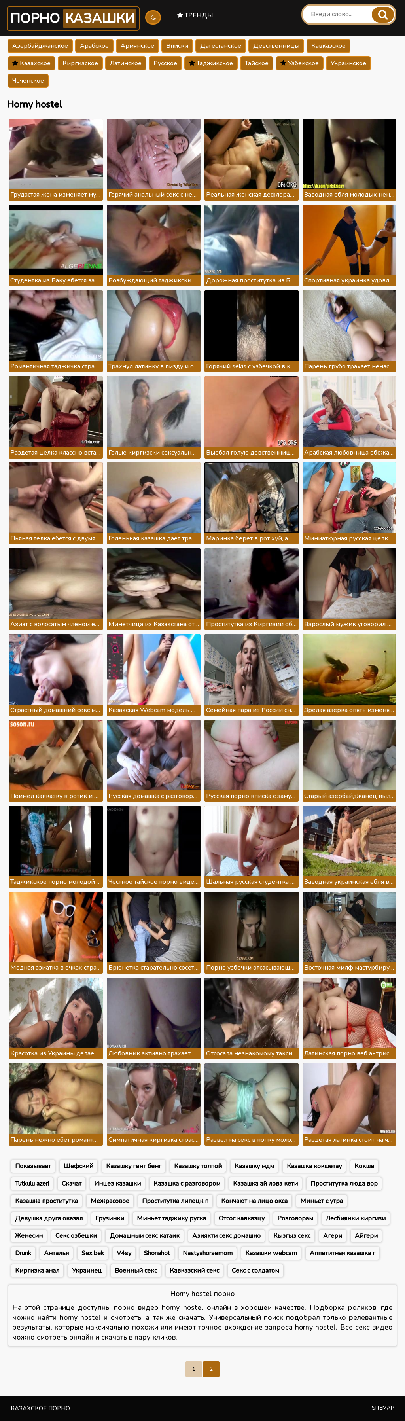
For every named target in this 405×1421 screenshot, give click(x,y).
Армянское (137, 46)
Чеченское (28, 80)
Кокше (364, 1166)
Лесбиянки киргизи (356, 1218)
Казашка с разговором (186, 1183)
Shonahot (157, 1253)
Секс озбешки (76, 1236)
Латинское (126, 63)
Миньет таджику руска (171, 1218)
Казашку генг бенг (133, 1166)
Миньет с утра (321, 1201)
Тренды (195, 15)
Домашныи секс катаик (145, 1236)
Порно (73, 18)
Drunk (23, 1253)
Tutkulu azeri (32, 1183)
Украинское (348, 63)
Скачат (71, 1183)
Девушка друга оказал (49, 1218)
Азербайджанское (40, 46)
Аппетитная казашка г (342, 1253)
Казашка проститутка (46, 1201)
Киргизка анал (37, 1270)
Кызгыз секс (291, 1236)
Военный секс (136, 1270)
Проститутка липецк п (175, 1201)
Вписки (177, 46)
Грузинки (109, 1218)
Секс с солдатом (255, 1270)
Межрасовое (110, 1201)
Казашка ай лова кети (265, 1183)
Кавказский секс (194, 1270)
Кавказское (328, 46)
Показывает (33, 1166)
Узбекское (299, 63)
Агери (332, 1236)
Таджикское (211, 63)
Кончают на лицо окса (254, 1201)
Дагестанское (220, 46)
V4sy (124, 1253)
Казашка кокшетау (314, 1166)
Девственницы (276, 46)
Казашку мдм (254, 1166)
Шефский (78, 1166)
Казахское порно (40, 1408)
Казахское (31, 63)
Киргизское (80, 63)
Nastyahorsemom (208, 1253)
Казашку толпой (198, 1166)
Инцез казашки (117, 1183)
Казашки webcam (271, 1253)
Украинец (87, 1270)
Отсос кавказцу (242, 1218)
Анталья (56, 1253)
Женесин (29, 1236)
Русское (165, 63)
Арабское (94, 46)
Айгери (366, 1236)
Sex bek (92, 1253)
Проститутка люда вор (344, 1183)
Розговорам (295, 1218)
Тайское (257, 63)
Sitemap (383, 1408)
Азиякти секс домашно (226, 1236)
